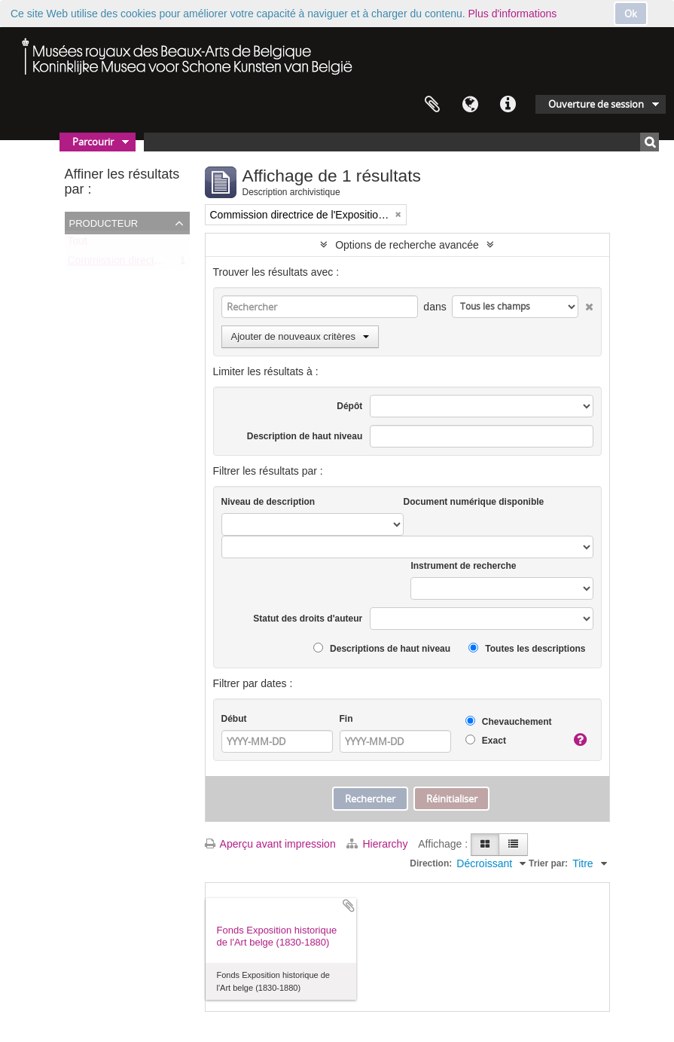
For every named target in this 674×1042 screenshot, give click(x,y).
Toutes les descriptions (526, 648)
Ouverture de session (596, 104)
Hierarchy (378, 844)
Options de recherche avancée (407, 245)
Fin (346, 719)
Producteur (104, 222)
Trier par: (548, 863)
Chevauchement (508, 721)
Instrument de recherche (463, 566)
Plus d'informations (512, 14)
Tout (77, 244)
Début (234, 719)
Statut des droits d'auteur (307, 618)
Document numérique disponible (474, 502)
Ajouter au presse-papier (348, 905)
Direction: (431, 863)
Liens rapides (507, 105)
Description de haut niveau (304, 436)
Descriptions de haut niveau (381, 648)
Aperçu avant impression (270, 844)
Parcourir (93, 141)
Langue (470, 105)
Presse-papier (432, 105)
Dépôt (349, 406)
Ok (630, 13)
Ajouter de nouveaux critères (300, 336)
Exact (485, 740)
